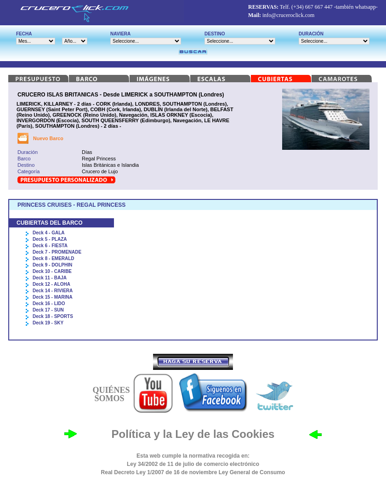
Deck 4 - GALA (48, 232)
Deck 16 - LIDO (49, 303)
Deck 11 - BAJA (50, 277)
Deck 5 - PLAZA (50, 239)
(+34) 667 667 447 (312, 7)
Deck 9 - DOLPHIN (52, 264)
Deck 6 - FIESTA (50, 245)
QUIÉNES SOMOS (111, 394)
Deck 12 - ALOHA (51, 284)
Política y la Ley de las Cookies (193, 434)
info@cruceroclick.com (288, 15)
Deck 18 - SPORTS (53, 316)
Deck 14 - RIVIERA (53, 290)
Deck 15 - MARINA (53, 297)
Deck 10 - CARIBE (52, 271)
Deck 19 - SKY (48, 322)
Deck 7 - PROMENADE (57, 252)
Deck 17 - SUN (48, 309)
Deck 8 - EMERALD (53, 258)
